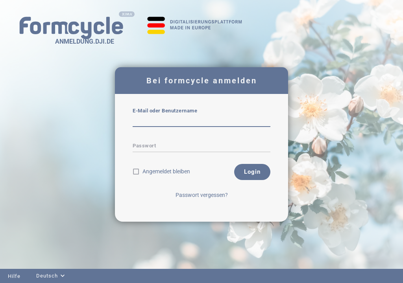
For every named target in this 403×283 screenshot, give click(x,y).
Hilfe (14, 276)
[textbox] (201, 121)
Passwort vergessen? (202, 195)
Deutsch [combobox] (47, 276)
